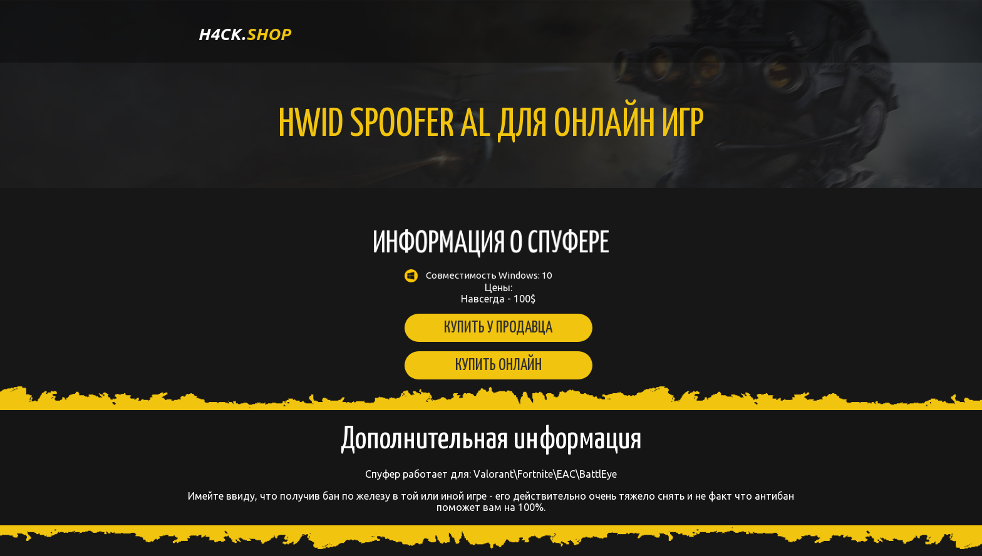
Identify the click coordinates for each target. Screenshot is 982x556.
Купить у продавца (489, 328)
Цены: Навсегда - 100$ (490, 286)
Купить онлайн (490, 365)
